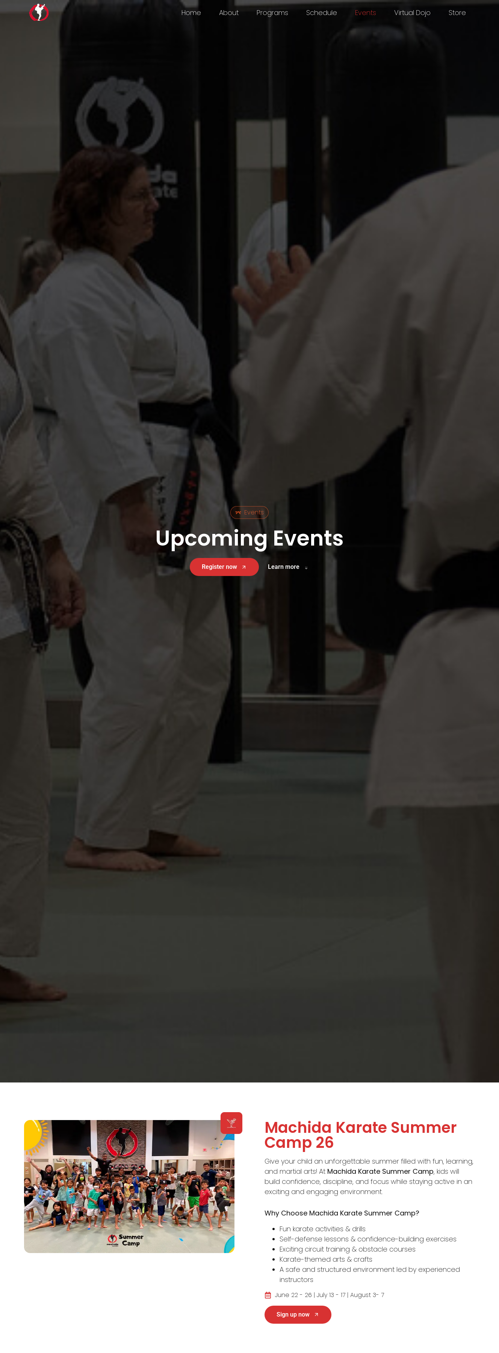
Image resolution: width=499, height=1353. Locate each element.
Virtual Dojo (412, 13)
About (229, 13)
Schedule (321, 13)
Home (191, 13)
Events (365, 13)
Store (457, 13)
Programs (272, 13)
